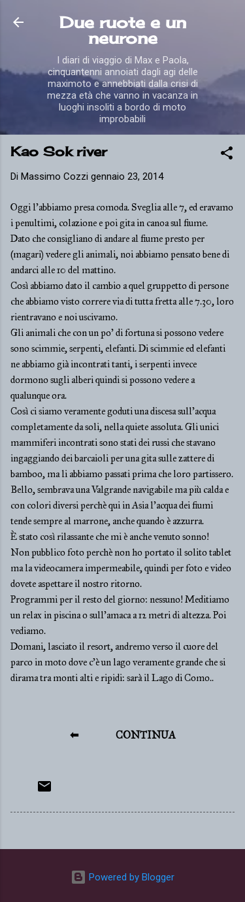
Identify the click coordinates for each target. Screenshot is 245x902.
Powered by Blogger (122, 877)
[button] (227, 155)
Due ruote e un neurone (122, 30)
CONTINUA (146, 735)
